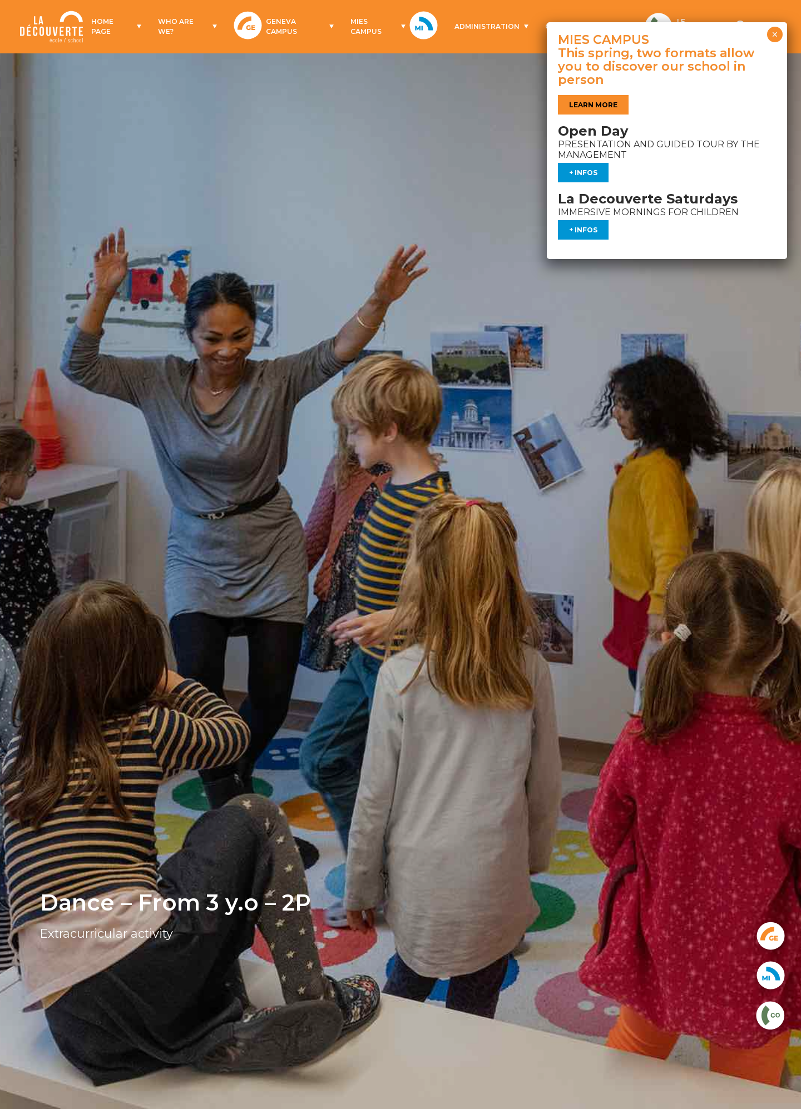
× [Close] (775, 34)
